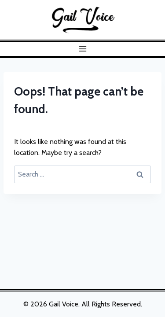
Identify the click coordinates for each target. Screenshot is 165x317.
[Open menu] (82, 48)
